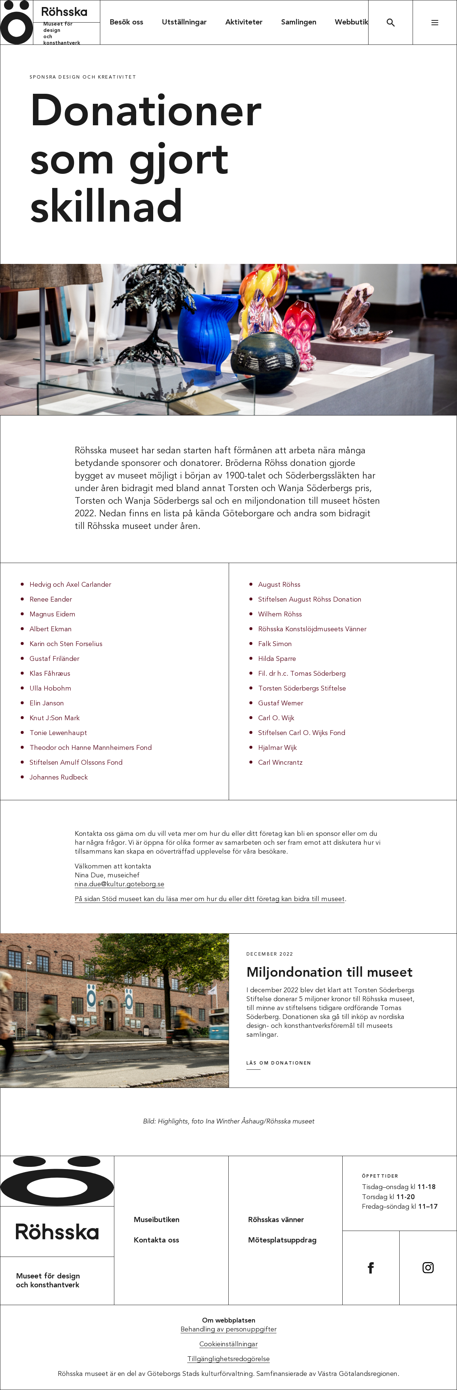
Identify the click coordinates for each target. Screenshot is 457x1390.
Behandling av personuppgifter (228, 1329)
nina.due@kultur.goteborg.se (119, 884)
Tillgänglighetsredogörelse (228, 1359)
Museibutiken (156, 1220)
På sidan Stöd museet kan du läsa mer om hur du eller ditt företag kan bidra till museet (210, 899)
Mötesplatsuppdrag (282, 1240)
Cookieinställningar (228, 1344)
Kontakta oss (156, 1240)
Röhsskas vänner (276, 1220)
